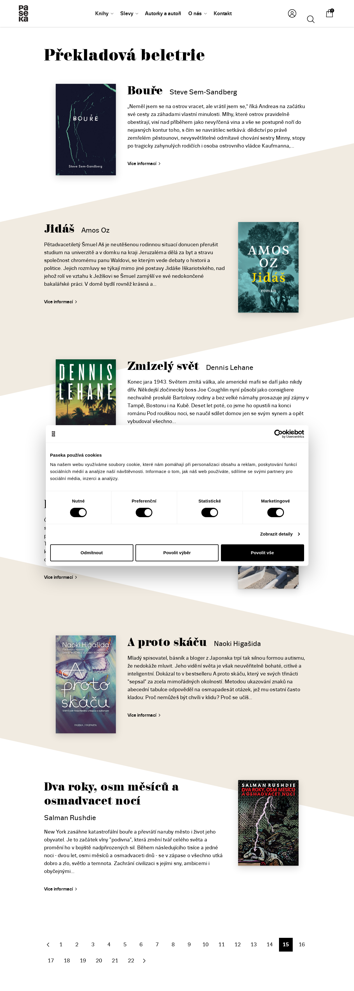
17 (51, 961)
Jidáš (59, 229)
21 (115, 961)
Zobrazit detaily (276, 533)
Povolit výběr (177, 552)
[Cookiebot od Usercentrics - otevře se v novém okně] (278, 433)
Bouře (145, 91)
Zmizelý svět (163, 366)
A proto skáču (167, 642)
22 (131, 961)
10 (205, 944)
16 (302, 944)
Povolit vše (262, 552)
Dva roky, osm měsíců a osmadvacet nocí (111, 794)
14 (269, 944)
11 (221, 944)
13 (253, 944)
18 (67, 961)
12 (237, 944)
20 (99, 961)
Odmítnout (92, 552)
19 (83, 961)
